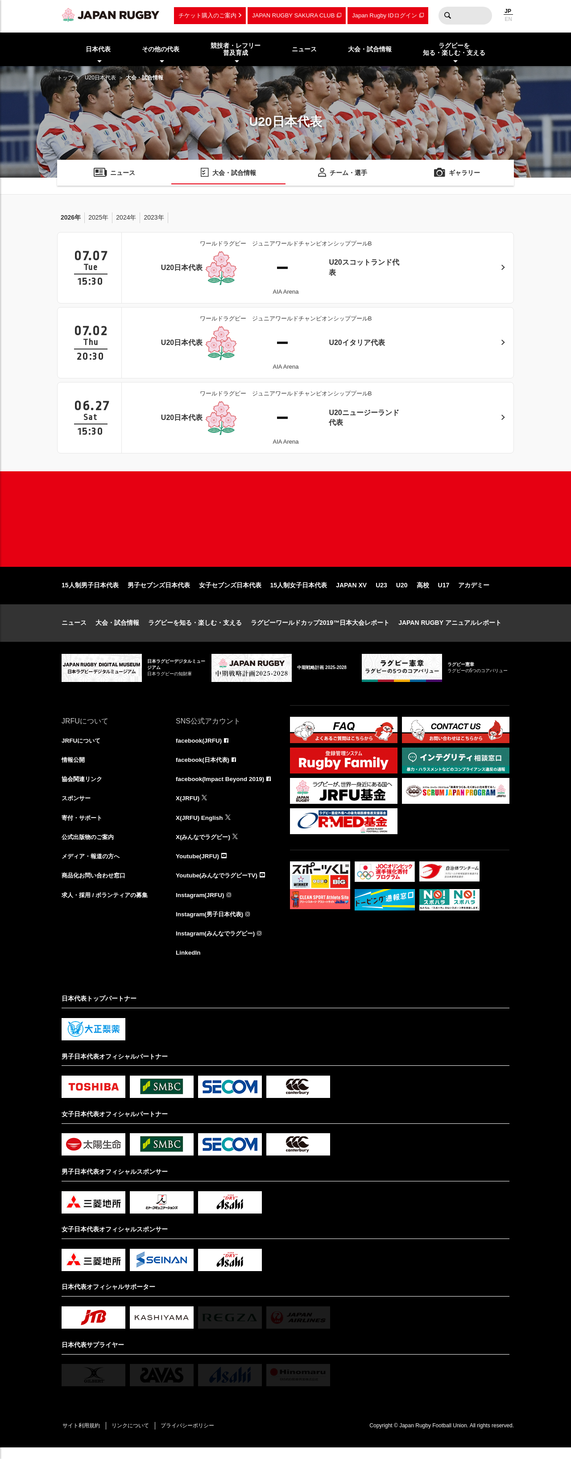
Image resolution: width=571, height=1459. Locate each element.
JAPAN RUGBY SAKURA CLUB (293, 15)
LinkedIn (189, 963)
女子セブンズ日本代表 (230, 592)
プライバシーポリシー (193, 1437)
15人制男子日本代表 (90, 592)
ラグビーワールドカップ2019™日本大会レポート (320, 629)
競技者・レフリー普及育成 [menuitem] (236, 49)
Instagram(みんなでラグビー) (218, 944)
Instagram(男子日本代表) (211, 924)
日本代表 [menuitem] (98, 49)
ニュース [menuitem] (304, 49)
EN (508, 19)
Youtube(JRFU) (198, 865)
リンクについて (134, 1437)
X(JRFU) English (200, 826)
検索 (447, 16)
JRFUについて (82, 747)
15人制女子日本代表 (298, 592)
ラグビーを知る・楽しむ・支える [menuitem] (454, 49)
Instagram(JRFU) (201, 904)
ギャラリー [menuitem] (464, 173)
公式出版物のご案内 (90, 845)
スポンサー (77, 806)
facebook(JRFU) (199, 747)
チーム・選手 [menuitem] (348, 173)
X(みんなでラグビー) (205, 845)
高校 (423, 592)
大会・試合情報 (117, 629)
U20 (402, 592)
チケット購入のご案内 (207, 15)
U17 (444, 592)
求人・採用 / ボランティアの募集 (108, 904)
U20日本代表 (100, 78)
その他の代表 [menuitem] (160, 49)
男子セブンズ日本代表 (159, 592)
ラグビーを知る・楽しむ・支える (195, 629)
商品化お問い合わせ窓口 (96, 885)
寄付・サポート (83, 826)
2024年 (126, 217)
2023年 (154, 217)
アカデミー (473, 592)
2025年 (98, 217)
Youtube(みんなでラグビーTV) (219, 885)
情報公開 (74, 767)
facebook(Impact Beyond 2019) (222, 786)
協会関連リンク (83, 786)
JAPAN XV (351, 592)
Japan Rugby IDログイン (384, 15)
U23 (381, 592)
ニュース (74, 629)
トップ (65, 78)
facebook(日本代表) (204, 767)
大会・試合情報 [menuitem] (370, 49)
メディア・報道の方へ (93, 865)
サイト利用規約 (82, 1437)
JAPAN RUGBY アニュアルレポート (449, 629)
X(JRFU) (188, 806)
